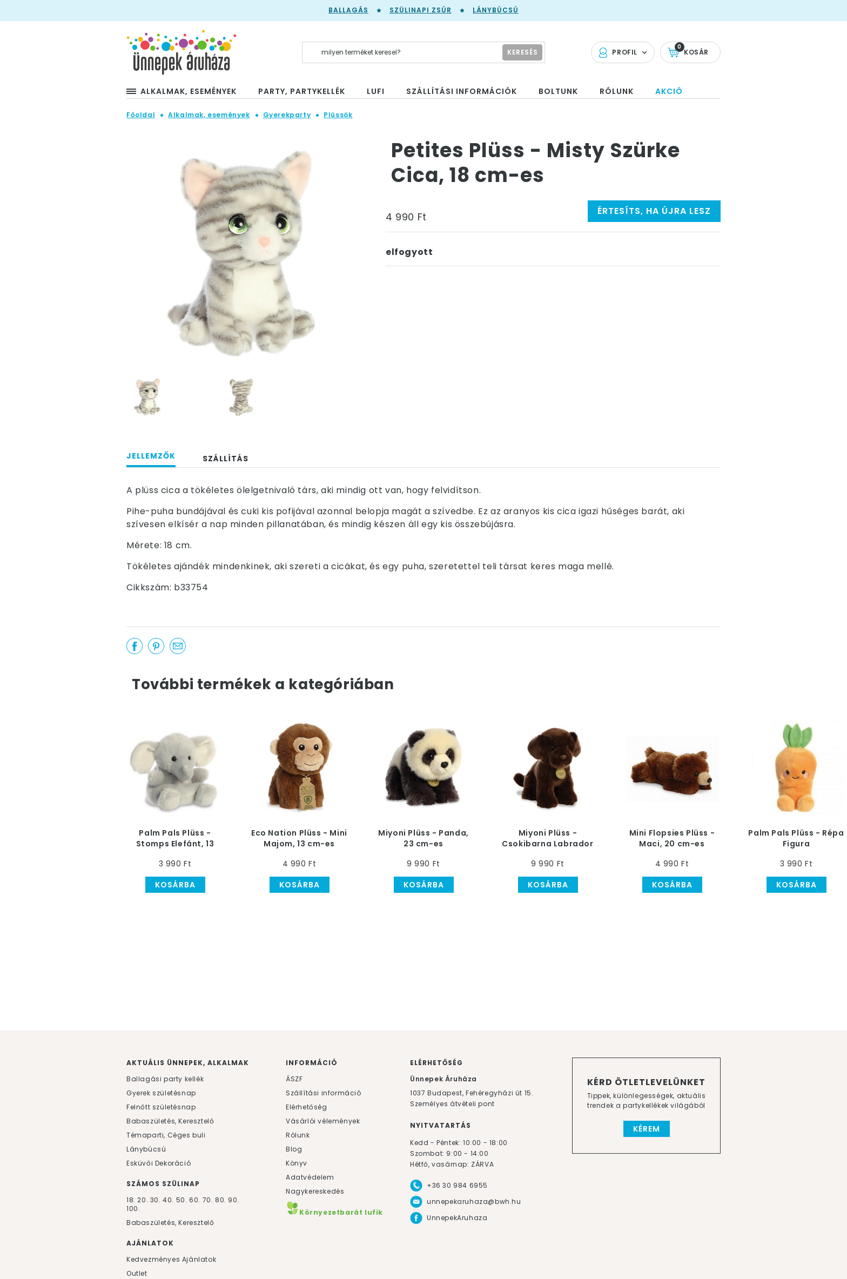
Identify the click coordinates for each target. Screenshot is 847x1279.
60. (195, 1199)
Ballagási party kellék (165, 1078)
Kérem (646, 1128)
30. (155, 1199)
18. (131, 1199)
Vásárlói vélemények (323, 1121)
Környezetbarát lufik (334, 1212)
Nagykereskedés (315, 1191)
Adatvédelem (310, 1177)
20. (142, 1199)
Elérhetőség (306, 1107)
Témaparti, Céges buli (166, 1135)
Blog (294, 1149)
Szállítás (225, 458)
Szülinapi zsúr (420, 10)
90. (233, 1199)
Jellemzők (151, 455)
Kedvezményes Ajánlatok (171, 1259)
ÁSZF (294, 1078)
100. (133, 1208)
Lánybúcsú (496, 10)
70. (209, 1199)
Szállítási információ (323, 1093)
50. (182, 1199)
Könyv (296, 1163)
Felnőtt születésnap (161, 1107)
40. (168, 1199)
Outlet (136, 1273)
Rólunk (298, 1135)
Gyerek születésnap (161, 1093)
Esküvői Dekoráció (158, 1163)
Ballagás (348, 10)
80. (221, 1199)
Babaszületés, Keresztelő (170, 1121)
